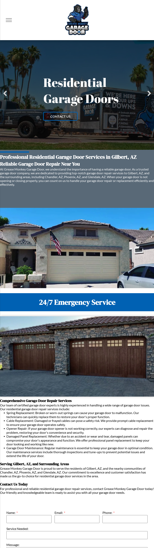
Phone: (107, 512)
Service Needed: (17, 529)
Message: (12, 545)
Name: (10, 512)
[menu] (9, 20)
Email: (59, 512)
